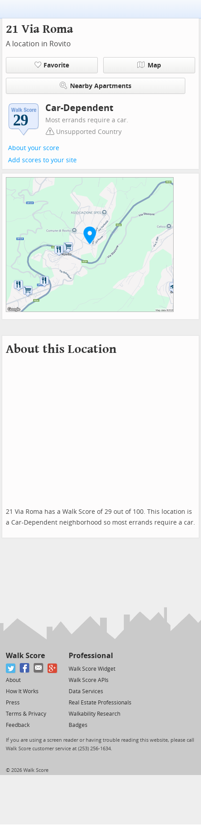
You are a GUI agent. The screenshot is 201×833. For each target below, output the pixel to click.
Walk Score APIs (89, 680)
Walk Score (25, 655)
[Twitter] (11, 668)
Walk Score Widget (92, 669)
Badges (78, 725)
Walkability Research (94, 714)
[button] (89, 235)
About (13, 680)
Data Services (86, 691)
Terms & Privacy (26, 714)
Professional (91, 655)
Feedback (18, 725)
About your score (33, 148)
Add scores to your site (42, 160)
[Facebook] (25, 668)
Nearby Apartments (95, 85)
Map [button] (149, 65)
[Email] (39, 668)
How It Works (22, 691)
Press (13, 702)
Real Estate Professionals (100, 702)
